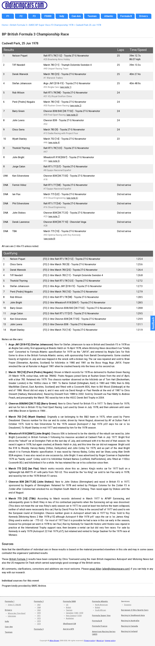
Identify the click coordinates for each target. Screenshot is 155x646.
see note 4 (54, 142)
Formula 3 (38, 629)
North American (101, 605)
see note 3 (72, 115)
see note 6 (72, 198)
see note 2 (75, 105)
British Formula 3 (18, 559)
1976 (79, 616)
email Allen (95, 568)
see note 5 (54, 161)
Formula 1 (9, 601)
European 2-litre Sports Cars (134, 610)
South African (100, 610)
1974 (39, 624)
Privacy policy (89, 641)
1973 (39, 621)
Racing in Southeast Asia (133, 615)
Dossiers (127, 605)
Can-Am (9, 627)
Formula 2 (38, 601)
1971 (39, 616)
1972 (39, 618)
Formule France (99, 626)
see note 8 (49, 238)
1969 (39, 610)
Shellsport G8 (69, 624)
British (68, 607)
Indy (7, 621)
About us (100, 641)
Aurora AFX (68, 629)
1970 (39, 613)
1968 (39, 607)
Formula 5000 (69, 601)
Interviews (12, 616)
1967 (39, 605)
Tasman (8, 632)
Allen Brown (54, 641)
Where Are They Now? (17, 613)
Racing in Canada (129, 626)
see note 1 (65, 87)
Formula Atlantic (100, 601)
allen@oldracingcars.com (116, 568)
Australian (70, 618)
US (67, 605)
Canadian (69, 613)
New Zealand (71, 616)
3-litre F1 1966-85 (14, 605)
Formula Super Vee (101, 615)
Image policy (110, 641)
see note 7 (54, 216)
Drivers (8, 610)
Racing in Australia (130, 620)
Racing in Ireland (129, 631)
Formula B (97, 621)
